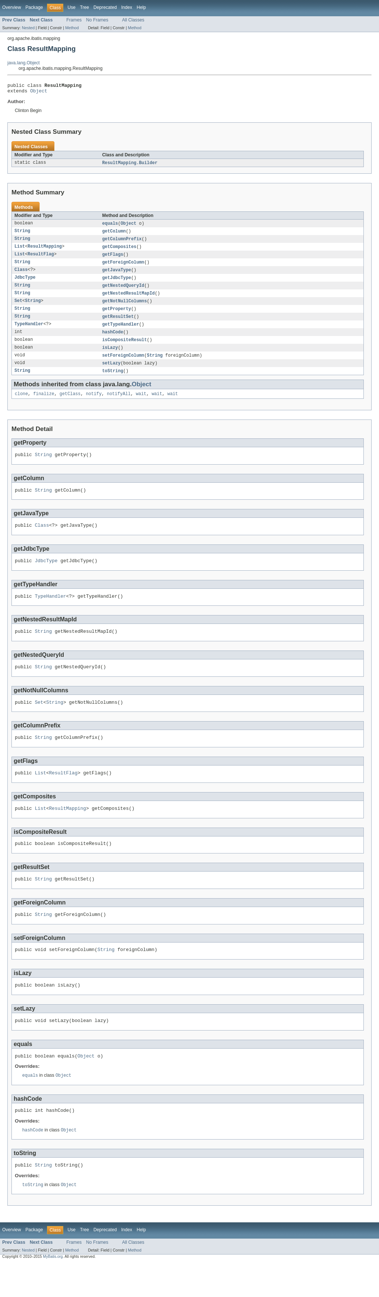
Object (38, 92)
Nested (28, 28)
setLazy (111, 373)
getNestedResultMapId (128, 299)
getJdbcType (116, 283)
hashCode (112, 340)
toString (112, 381)
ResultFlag (41, 259)
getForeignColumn (123, 267)
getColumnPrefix (122, 242)
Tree (84, 7)
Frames (73, 20)
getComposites (119, 251)
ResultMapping (45, 251)
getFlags (112, 259)
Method (71, 28)
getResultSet (118, 324)
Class (21, 275)
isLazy (110, 356)
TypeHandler (28, 332)
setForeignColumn (123, 364)
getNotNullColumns (124, 307)
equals (110, 226)
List (19, 251)
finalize (43, 404)
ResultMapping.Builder (129, 165)
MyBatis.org (53, 1290)
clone (21, 404)
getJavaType (116, 275)
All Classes (133, 20)
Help (141, 7)
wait (141, 404)
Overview (11, 7)
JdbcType (25, 283)
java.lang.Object (23, 62)
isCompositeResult (124, 348)
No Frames (97, 20)
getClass (70, 404)
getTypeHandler (120, 332)
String (22, 234)
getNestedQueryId (123, 291)
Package (34, 7)
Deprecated (105, 7)
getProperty (116, 316)
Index (126, 7)
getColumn (114, 234)
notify (94, 404)
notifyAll (119, 404)
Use (71, 7)
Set (18, 307)
